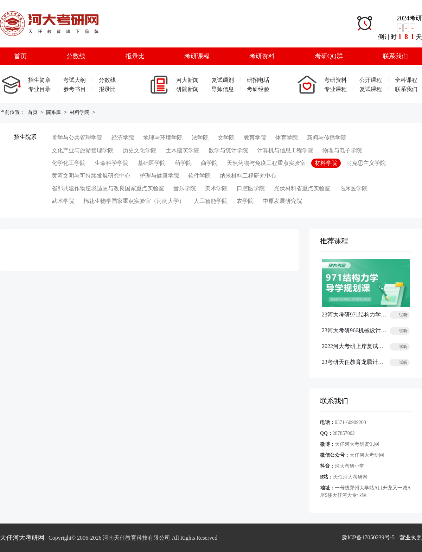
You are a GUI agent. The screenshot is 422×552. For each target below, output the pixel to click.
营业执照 (410, 537)
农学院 (245, 201)
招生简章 (39, 80)
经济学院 (122, 138)
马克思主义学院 (366, 163)
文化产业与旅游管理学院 (83, 150)
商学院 (209, 163)
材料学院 (79, 112)
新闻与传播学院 (326, 138)
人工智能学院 (211, 201)
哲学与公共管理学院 (77, 138)
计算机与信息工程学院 (285, 150)
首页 (20, 56)
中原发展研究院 (282, 201)
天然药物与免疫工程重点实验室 (266, 163)
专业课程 (335, 89)
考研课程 (197, 56)
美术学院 (216, 188)
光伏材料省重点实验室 (302, 188)
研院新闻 (187, 89)
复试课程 (370, 89)
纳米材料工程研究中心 (248, 176)
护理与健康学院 (159, 176)
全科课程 (406, 80)
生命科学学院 (111, 163)
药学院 (183, 163)
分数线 (75, 56)
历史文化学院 (139, 150)
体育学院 (286, 138)
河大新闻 (187, 80)
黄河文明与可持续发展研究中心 (91, 176)
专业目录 (39, 89)
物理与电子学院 (342, 150)
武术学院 (63, 201)
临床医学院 (353, 188)
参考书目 (74, 89)
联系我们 (395, 56)
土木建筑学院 (182, 150)
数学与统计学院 (228, 150)
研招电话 (258, 80)
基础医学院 (152, 163)
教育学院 (255, 138)
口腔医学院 (251, 188)
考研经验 (258, 89)
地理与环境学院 (163, 138)
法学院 (200, 138)
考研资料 (262, 56)
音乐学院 (184, 188)
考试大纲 (74, 80)
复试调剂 (222, 80)
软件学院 (199, 176)
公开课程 (370, 80)
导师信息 (222, 89)
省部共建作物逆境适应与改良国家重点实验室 (108, 188)
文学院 (226, 138)
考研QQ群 (329, 56)
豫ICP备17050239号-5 (368, 537)
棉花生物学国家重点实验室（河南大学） (134, 201)
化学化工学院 (68, 163)
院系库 (53, 112)
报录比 (135, 56)
